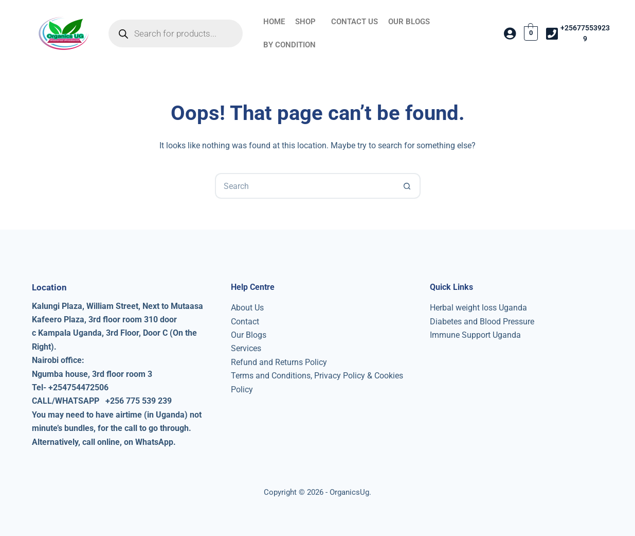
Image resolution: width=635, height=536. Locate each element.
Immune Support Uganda (475, 335)
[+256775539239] (551, 33)
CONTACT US (354, 21)
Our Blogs (248, 335)
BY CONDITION (289, 44)
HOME (274, 21)
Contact (245, 321)
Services (246, 348)
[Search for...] (305, 186)
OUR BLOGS (409, 21)
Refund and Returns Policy (279, 362)
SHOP (305, 21)
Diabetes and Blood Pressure (482, 321)
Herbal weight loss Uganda (478, 308)
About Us (247, 308)
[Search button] (408, 186)
